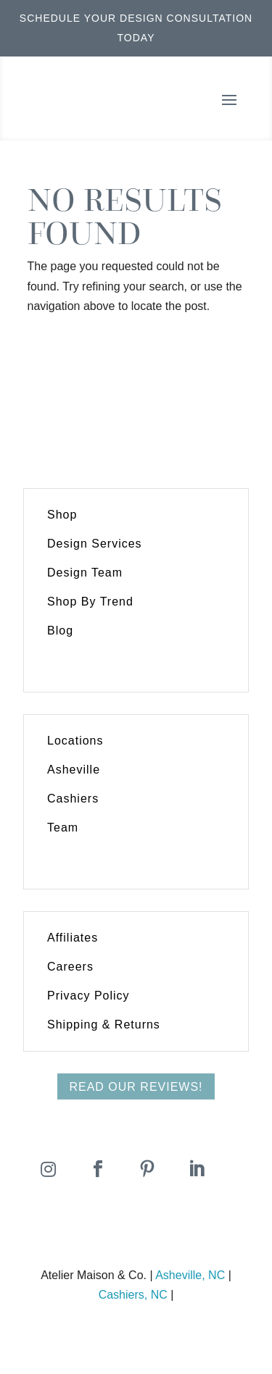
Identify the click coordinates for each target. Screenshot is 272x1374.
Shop (62, 514)
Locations (75, 740)
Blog (60, 630)
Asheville (73, 769)
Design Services (94, 543)
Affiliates (72, 937)
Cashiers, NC (133, 1295)
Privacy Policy (88, 995)
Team (62, 827)
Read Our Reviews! (135, 1087)
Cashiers (73, 798)
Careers (70, 966)
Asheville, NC (190, 1275)
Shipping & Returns (103, 1024)
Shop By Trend (90, 601)
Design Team (85, 572)
